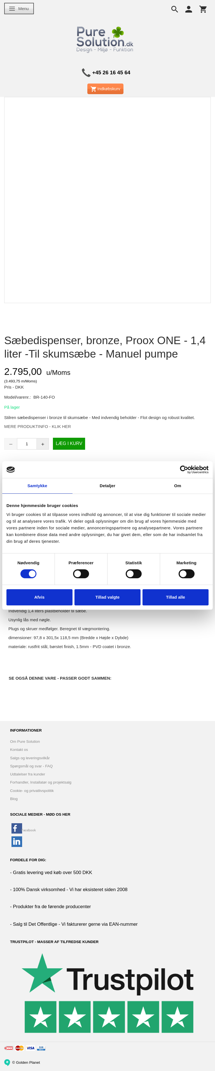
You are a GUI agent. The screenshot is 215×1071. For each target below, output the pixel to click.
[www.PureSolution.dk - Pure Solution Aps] (105, 39)
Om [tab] (177, 485)
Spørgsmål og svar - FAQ (31, 766)
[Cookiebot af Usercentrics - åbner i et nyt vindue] (184, 469)
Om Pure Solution (25, 741)
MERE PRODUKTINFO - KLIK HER (37, 426)
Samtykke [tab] (37, 485)
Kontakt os (19, 750)
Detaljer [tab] (107, 485)
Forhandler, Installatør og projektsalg (40, 782)
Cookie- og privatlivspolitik (32, 791)
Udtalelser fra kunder (27, 774)
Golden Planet (28, 1062)
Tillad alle (175, 597)
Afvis (39, 597)
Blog (14, 799)
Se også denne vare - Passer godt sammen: (60, 678)
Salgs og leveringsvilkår (30, 758)
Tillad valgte (107, 597)
